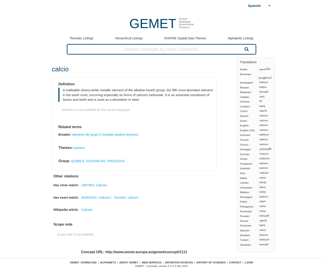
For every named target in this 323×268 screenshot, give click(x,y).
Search (246, 49)
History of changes (211, 262)
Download (89, 262)
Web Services (152, 262)
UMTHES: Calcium (94, 185)
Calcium (87, 209)
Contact (235, 262)
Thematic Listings (81, 38)
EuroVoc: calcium (126, 197)
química (79, 148)
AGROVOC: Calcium (95, 197)
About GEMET (128, 262)
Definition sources (179, 262)
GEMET (152, 23)
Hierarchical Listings (129, 38)
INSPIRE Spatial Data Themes (185, 38)
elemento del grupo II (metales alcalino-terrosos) (105, 134)
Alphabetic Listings (241, 38)
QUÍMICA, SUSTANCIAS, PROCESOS (97, 161)
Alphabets (108, 262)
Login (249, 262)
